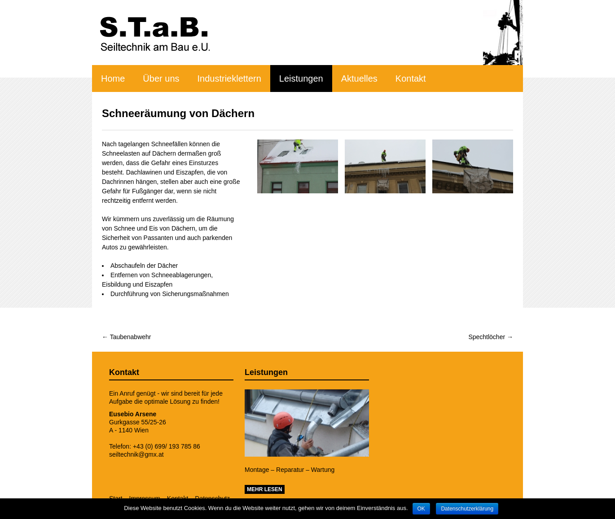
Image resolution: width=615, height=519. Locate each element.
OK (421, 509)
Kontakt (410, 78)
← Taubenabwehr (126, 336)
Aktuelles (359, 78)
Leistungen (301, 78)
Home (113, 78)
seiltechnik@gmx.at (136, 454)
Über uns (161, 78)
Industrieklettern (229, 78)
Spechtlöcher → (490, 336)
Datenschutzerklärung (467, 509)
